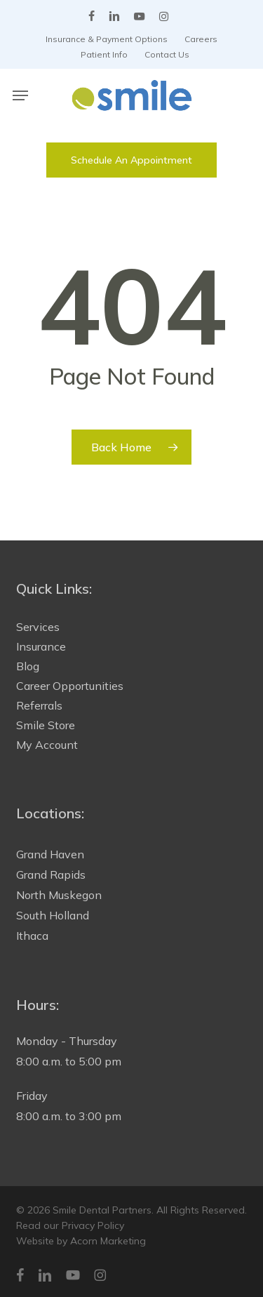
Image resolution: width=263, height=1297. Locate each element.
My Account (47, 745)
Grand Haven (50, 854)
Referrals (39, 705)
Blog (27, 666)
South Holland (52, 915)
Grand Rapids (51, 874)
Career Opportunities (69, 686)
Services (38, 627)
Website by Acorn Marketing (81, 1241)
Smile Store (45, 725)
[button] (20, 95)
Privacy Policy (93, 1225)
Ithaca (32, 936)
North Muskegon (59, 895)
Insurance (41, 646)
